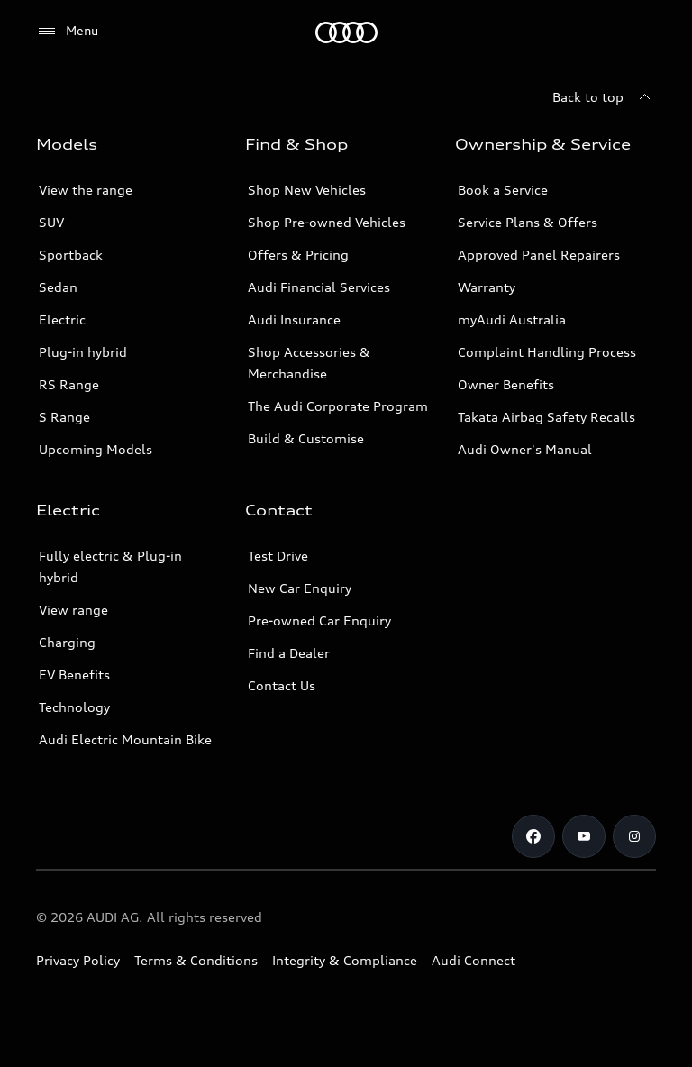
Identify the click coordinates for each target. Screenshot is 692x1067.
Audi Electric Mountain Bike (125, 739)
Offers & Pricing (298, 254)
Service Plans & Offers (527, 222)
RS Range (69, 384)
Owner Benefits (506, 384)
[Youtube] (584, 836)
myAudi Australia (512, 319)
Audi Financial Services (319, 287)
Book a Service (503, 189)
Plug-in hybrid (83, 352)
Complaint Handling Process (547, 352)
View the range (85, 189)
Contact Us (281, 685)
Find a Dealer (289, 653)
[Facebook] (533, 836)
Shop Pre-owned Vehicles (326, 222)
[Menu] (346, 32)
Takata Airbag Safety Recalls (546, 416)
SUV (51, 222)
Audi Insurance (294, 319)
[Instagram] (634, 836)
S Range (64, 416)
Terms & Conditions (196, 960)
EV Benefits (74, 674)
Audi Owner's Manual (525, 449)
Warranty (486, 287)
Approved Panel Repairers (539, 254)
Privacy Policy (78, 960)
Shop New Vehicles (307, 189)
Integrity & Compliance (344, 960)
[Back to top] (604, 97)
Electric (62, 319)
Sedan (58, 287)
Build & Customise (306, 438)
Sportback (71, 254)
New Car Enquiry (299, 588)
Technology (74, 707)
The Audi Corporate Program (338, 406)
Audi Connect (473, 960)
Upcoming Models (95, 449)
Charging (67, 642)
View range (73, 609)
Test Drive (278, 555)
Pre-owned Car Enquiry (319, 620)
